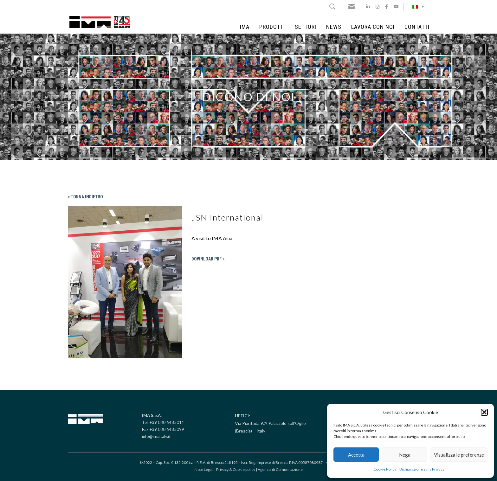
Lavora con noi (373, 27)
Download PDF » (207, 258)
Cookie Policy (384, 469)
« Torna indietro (85, 196)
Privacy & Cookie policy (235, 469)
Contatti (416, 27)
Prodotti (272, 27)
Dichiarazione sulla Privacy (421, 469)
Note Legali (204, 469)
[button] (484, 412)
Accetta (356, 455)
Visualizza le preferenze (459, 455)
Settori (305, 27)
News (333, 27)
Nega (404, 455)
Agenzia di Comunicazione (280, 469)
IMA (244, 27)
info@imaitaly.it (156, 436)
